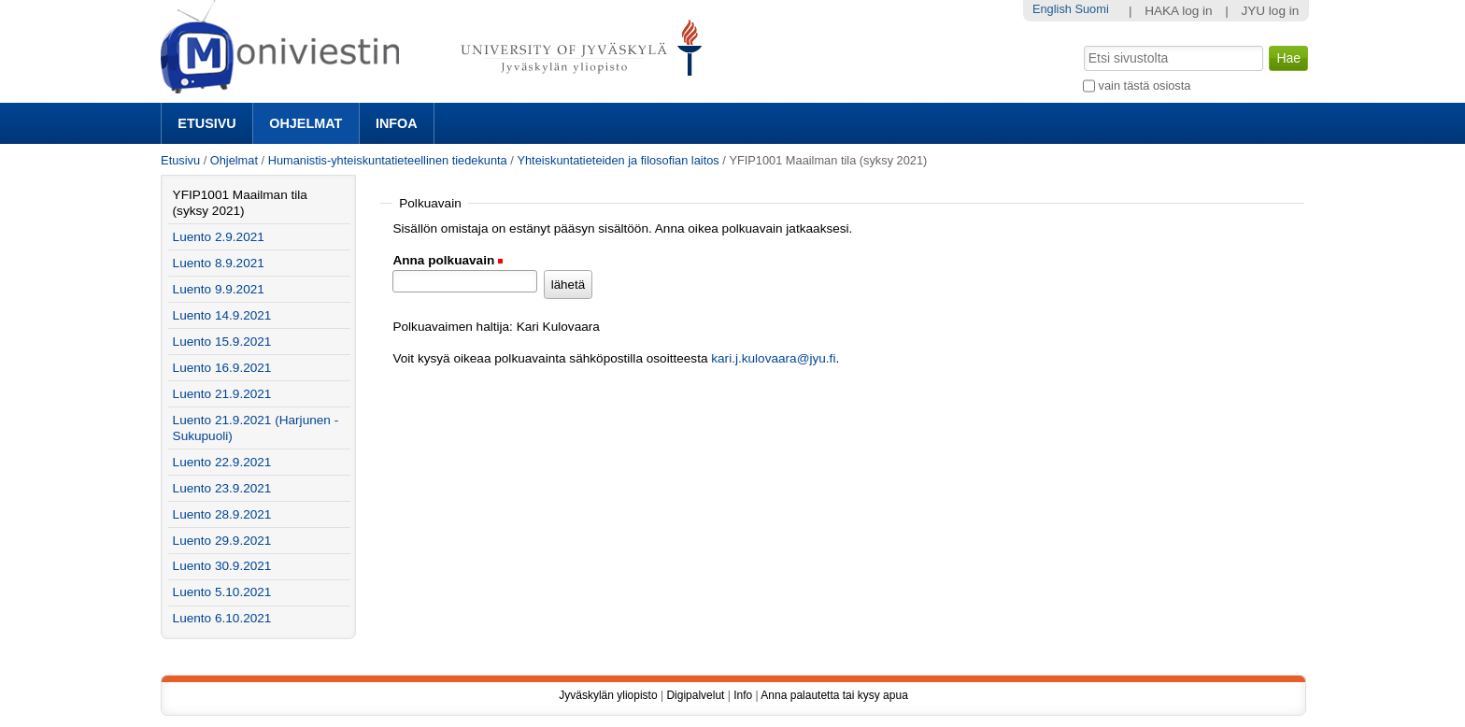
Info (742, 695)
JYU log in (1270, 11)
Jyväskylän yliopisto (608, 695)
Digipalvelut (695, 695)
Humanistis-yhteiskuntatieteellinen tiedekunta (387, 160)
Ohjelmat (305, 123)
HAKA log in (1179, 11)
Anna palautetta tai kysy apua (834, 695)
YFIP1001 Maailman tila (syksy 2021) (240, 203)
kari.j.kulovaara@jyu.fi (773, 358)
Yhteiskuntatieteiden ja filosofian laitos (617, 160)
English (1052, 9)
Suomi (1091, 9)
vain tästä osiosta (1145, 85)
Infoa (397, 123)
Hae (1082, 44)
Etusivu (206, 123)
